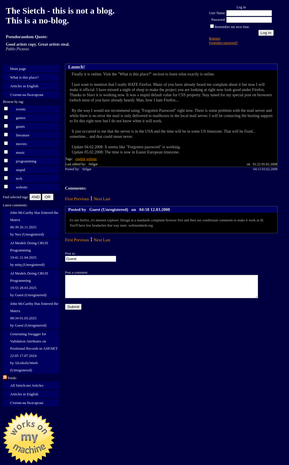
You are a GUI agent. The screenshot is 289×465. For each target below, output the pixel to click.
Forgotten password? (223, 43)
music (20, 152)
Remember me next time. (232, 27)
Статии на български (26, 94)
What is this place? (24, 77)
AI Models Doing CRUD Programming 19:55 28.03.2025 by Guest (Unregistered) (29, 284)
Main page (18, 68)
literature (22, 135)
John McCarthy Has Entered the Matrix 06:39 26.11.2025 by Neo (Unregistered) (34, 223)
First (69, 199)
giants (20, 126)
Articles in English (24, 86)
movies (21, 144)
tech (19, 178)
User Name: (217, 13)
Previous (81, 199)
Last (106, 199)
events (20, 109)
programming (26, 161)
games (20, 118)
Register (215, 38)
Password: (218, 20)
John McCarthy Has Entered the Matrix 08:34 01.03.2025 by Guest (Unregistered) (34, 314)
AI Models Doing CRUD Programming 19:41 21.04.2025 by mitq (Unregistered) (29, 254)
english (80, 159)
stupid (20, 170)
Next (98, 199)
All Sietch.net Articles (26, 385)
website (21, 187)
